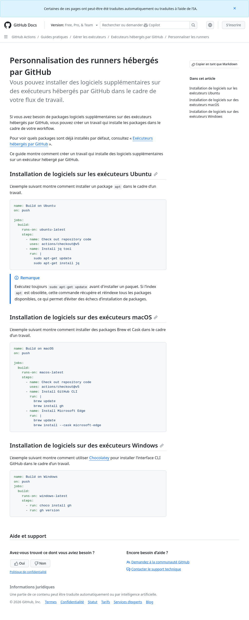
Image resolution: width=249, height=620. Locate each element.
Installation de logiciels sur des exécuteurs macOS (84, 317)
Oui (19, 563)
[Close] (235, 8)
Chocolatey (99, 457)
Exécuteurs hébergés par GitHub (137, 37)
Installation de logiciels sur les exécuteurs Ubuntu (84, 174)
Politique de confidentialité (28, 572)
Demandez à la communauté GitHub (157, 562)
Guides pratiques (54, 37)
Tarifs (105, 602)
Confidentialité (72, 602)
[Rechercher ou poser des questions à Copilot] (148, 25)
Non (40, 563)
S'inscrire (233, 25)
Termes (51, 602)
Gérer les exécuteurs (89, 37)
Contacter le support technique (153, 569)
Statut (92, 602)
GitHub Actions (24, 37)
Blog (149, 602)
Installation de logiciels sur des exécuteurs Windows (87, 445)
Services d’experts (128, 602)
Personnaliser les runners (188, 37)
